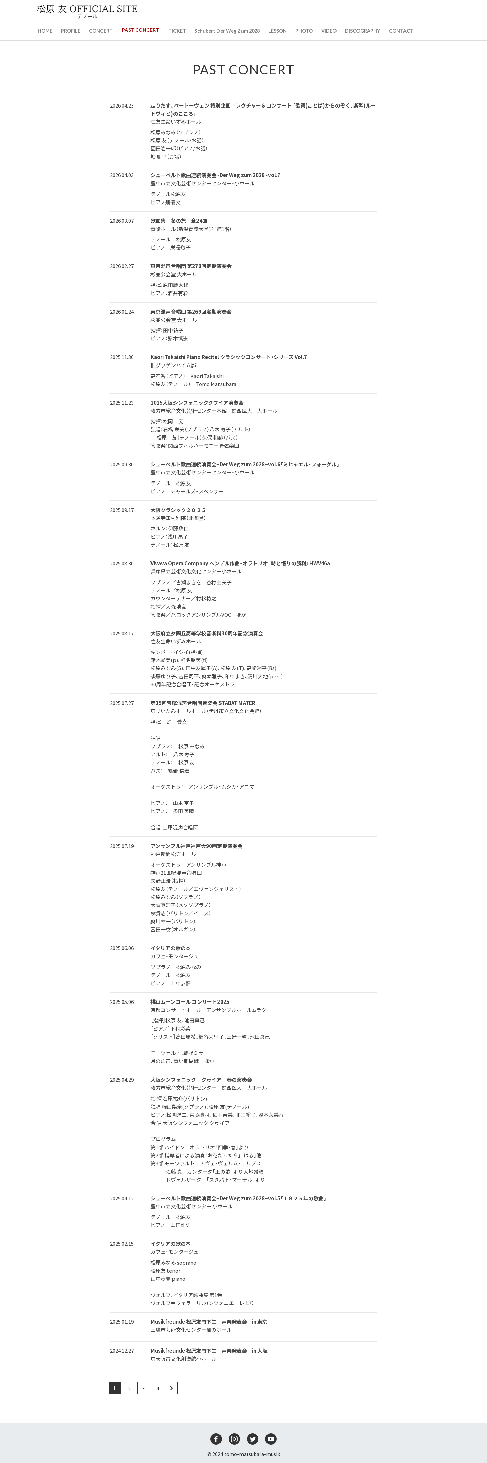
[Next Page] (172, 1388)
